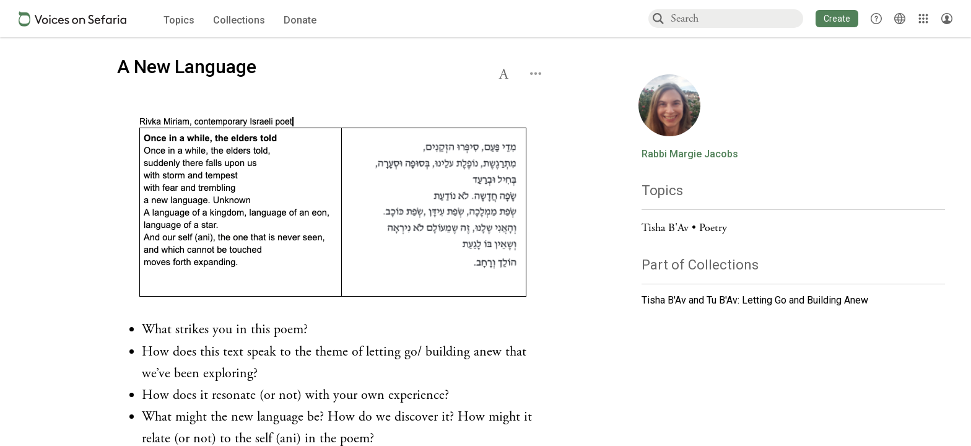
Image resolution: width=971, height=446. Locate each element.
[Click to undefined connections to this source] (334, 208)
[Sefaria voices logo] (72, 19)
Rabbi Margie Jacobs (690, 154)
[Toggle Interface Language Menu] (899, 18)
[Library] (923, 18)
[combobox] (736, 18)
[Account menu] (946, 18)
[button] (837, 18)
